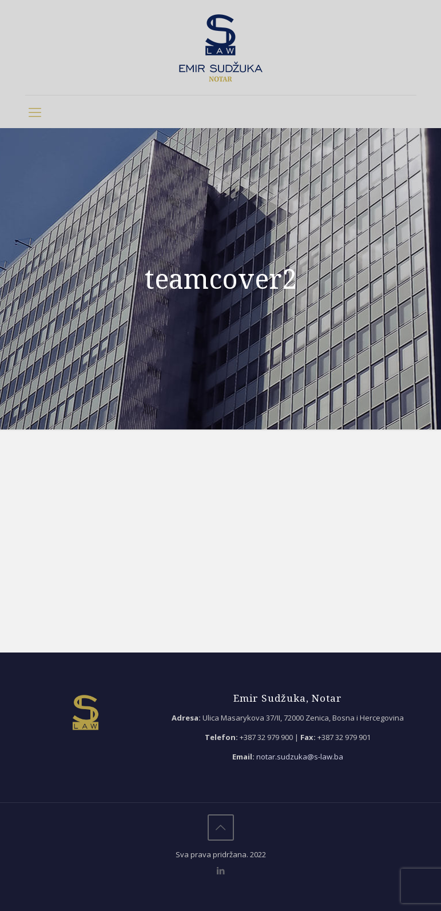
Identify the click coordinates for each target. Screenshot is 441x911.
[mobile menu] (35, 111)
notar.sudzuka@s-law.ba (299, 756)
